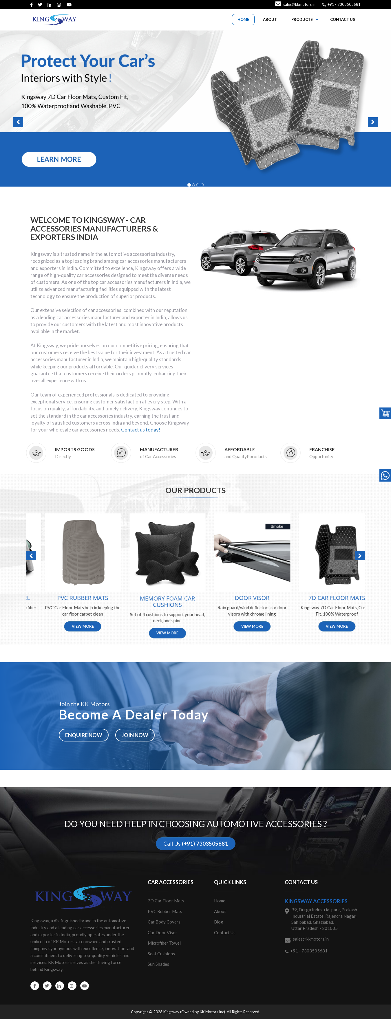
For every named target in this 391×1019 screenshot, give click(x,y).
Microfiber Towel (164, 942)
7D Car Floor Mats (166, 900)
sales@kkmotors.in (299, 4)
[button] (195, 108)
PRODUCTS (302, 19)
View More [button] (68, 626)
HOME (243, 19)
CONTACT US (342, 19)
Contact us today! (140, 430)
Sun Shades (158, 964)
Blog (218, 921)
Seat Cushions (161, 953)
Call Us (195, 843)
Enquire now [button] (83, 735)
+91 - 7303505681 (344, 4)
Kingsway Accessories (316, 901)
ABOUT (270, 19)
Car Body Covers (164, 921)
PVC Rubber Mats (165, 911)
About (220, 911)
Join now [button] (135, 735)
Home (219, 900)
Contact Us (224, 932)
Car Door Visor (162, 932)
